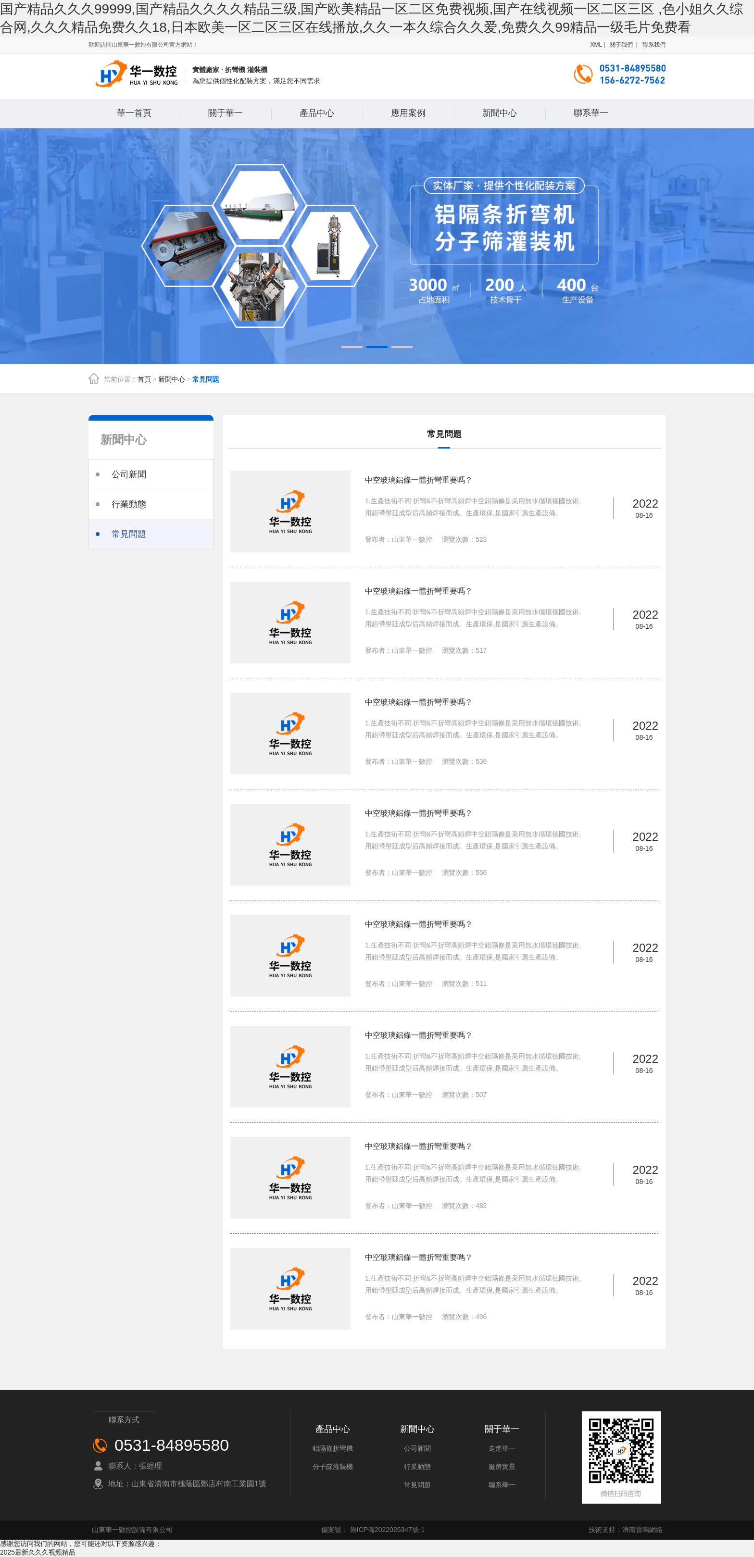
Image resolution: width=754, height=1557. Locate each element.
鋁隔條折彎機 (333, 1448)
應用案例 (408, 113)
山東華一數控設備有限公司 (132, 1529)
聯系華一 (591, 113)
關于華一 (225, 113)
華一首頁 (134, 113)
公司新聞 (417, 1448)
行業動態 (417, 1466)
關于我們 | (623, 44)
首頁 (144, 379)
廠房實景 (502, 1466)
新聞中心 (499, 113)
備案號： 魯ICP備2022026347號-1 (373, 1529)
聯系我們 (653, 44)
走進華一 (502, 1448)
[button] (352, 347)
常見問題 (205, 379)
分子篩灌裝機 (333, 1466)
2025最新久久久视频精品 (37, 1552)
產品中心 (317, 113)
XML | (599, 44)
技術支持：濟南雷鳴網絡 (626, 1529)
